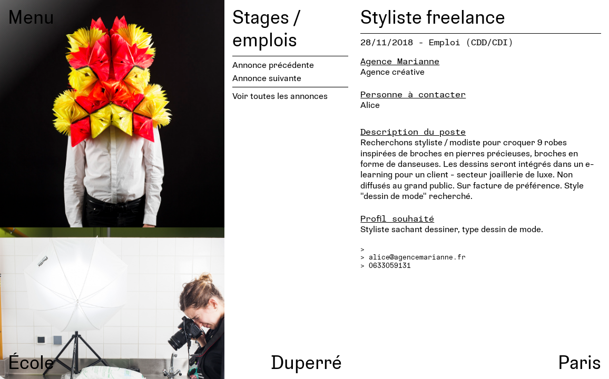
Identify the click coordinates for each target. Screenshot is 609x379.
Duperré (306, 361)
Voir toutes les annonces (280, 95)
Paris (579, 361)
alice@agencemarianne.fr (417, 257)
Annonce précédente (273, 64)
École (31, 361)
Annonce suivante (266, 77)
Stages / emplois (266, 28)
